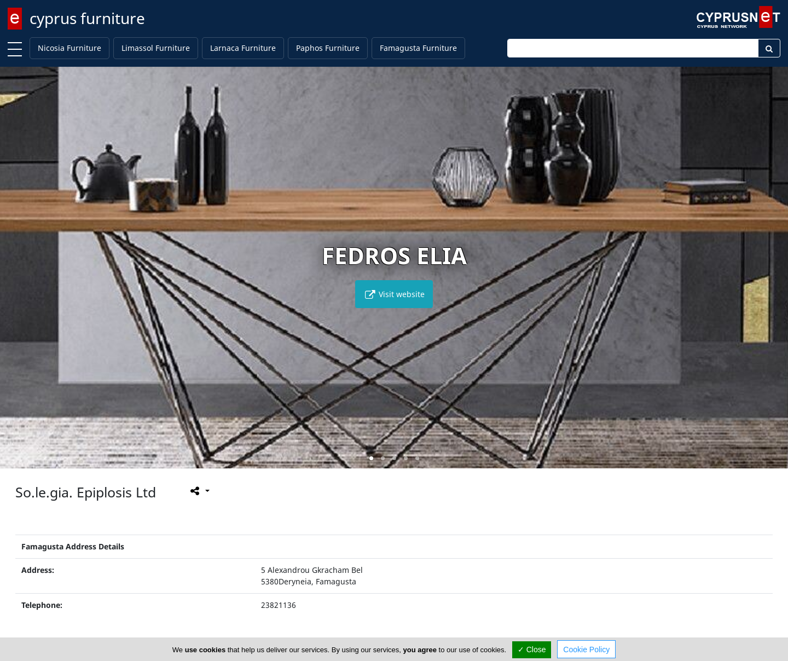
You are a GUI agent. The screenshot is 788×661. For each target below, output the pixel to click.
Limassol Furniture (155, 48)
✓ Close (532, 649)
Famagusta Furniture (418, 48)
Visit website (394, 294)
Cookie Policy (586, 649)
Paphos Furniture (328, 48)
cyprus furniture (87, 18)
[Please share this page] (199, 491)
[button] (371, 458)
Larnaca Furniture (243, 48)
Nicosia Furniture (69, 48)
